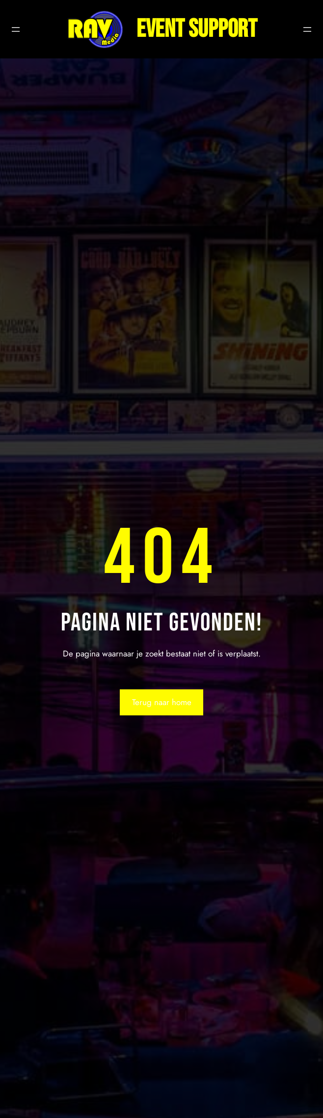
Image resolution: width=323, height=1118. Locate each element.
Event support (196, 29)
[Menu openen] (16, 29)
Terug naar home (161, 702)
